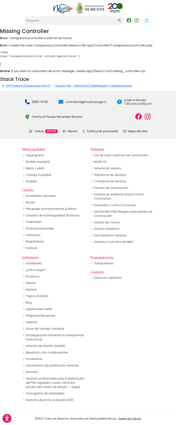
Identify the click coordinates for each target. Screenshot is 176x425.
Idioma (69, 131)
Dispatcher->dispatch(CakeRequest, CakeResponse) (93, 86)
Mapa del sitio (135, 131)
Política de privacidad (100, 131)
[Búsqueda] (69, 20)
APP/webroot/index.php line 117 (28, 86)
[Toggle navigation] (147, 20)
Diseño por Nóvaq (129, 418)
